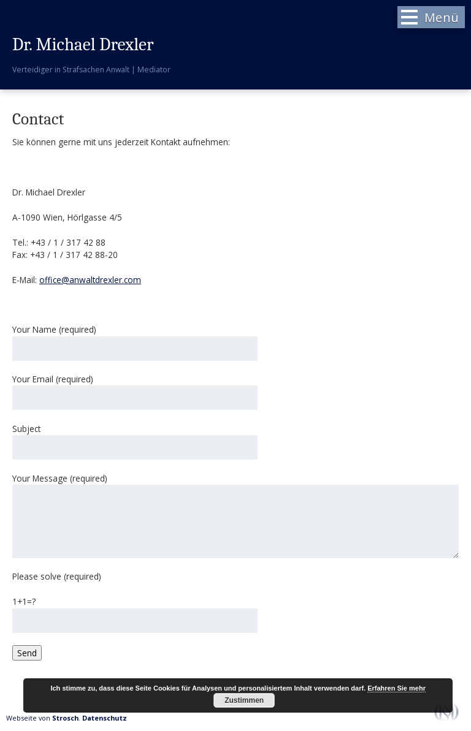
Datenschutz (104, 717)
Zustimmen (244, 700)
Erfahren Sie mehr (396, 688)
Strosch (65, 717)
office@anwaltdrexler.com (90, 280)
